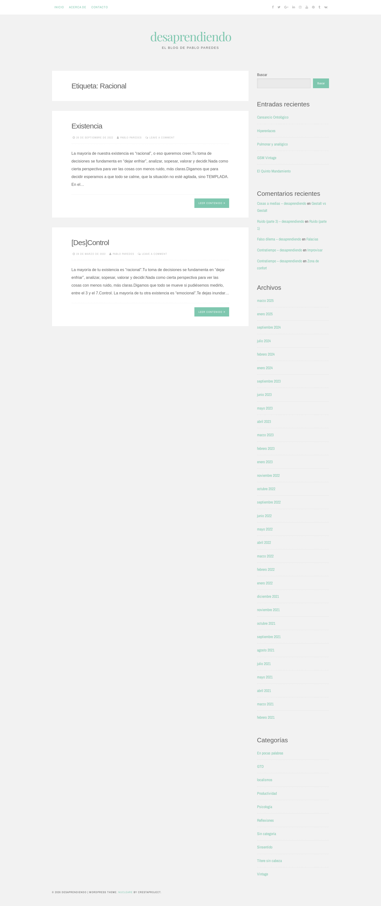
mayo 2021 (265, 677)
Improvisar (314, 250)
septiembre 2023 (269, 381)
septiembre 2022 (269, 502)
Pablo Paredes (131, 137)
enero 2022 (265, 583)
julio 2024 (264, 340)
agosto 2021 (265, 650)
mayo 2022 (265, 529)
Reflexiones (265, 820)
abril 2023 (264, 421)
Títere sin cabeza (269, 860)
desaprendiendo (190, 36)
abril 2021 (264, 690)
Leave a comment (162, 137)
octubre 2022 (266, 488)
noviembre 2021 (268, 609)
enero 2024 (265, 367)
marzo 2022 (265, 556)
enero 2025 (265, 313)
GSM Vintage (266, 157)
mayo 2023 (265, 408)
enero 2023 (265, 461)
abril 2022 (264, 542)
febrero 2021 (266, 717)
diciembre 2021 (268, 596)
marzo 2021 (265, 704)
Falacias (312, 239)
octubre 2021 (266, 623)
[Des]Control (90, 243)
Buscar (262, 74)
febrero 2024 (266, 354)
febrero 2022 (266, 569)
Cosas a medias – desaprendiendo (281, 203)
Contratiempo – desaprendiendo (279, 250)
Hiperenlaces (266, 130)
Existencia (86, 126)
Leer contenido (212, 203)
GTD (260, 766)
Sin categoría (266, 833)
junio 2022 (264, 515)
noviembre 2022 (268, 475)
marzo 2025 (265, 300)
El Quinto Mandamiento (274, 171)
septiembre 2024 (269, 327)
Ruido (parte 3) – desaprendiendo (280, 221)
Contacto (99, 7)
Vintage (262, 874)
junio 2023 (264, 394)
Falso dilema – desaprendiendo (279, 239)
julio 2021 (264, 663)
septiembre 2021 (269, 636)
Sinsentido (264, 847)
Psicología (264, 806)
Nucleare (125, 892)
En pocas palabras (270, 753)
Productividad (267, 793)
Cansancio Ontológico (272, 117)
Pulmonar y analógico (272, 144)
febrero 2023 (266, 448)
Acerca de (77, 7)
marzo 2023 (265, 434)
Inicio (59, 7)
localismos (264, 779)
